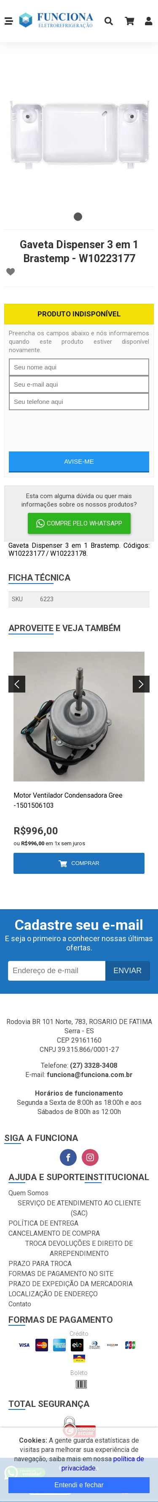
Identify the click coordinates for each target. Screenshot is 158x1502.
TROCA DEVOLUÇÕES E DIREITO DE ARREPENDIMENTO (79, 1248)
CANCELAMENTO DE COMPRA (54, 1233)
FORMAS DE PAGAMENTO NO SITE (60, 1274)
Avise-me (79, 461)
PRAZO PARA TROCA (40, 1264)
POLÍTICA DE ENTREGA (43, 1223)
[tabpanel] (79, 133)
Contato (19, 1304)
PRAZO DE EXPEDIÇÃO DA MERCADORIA (70, 1284)
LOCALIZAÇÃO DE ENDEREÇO (53, 1294)
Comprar (85, 863)
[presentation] (79, 426)
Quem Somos (28, 1193)
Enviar (127, 970)
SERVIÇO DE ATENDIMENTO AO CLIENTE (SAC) (79, 1208)
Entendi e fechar (79, 1485)
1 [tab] (78, 216)
